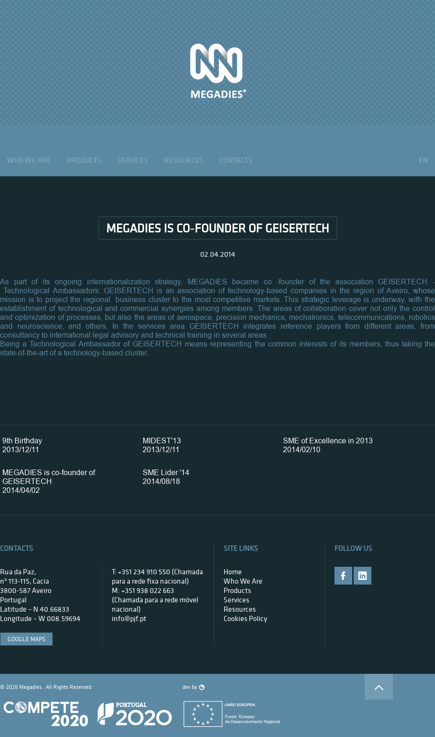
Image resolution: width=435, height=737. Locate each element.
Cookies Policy (245, 618)
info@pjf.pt (129, 618)
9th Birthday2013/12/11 (22, 445)
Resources (183, 160)
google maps (26, 639)
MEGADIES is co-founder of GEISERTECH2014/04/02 (48, 481)
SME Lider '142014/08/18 (166, 477)
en (423, 160)
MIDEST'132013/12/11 (162, 445)
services (132, 160)
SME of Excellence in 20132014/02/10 (328, 445)
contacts (236, 160)
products (84, 160)
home (233, 571)
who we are (29, 160)
